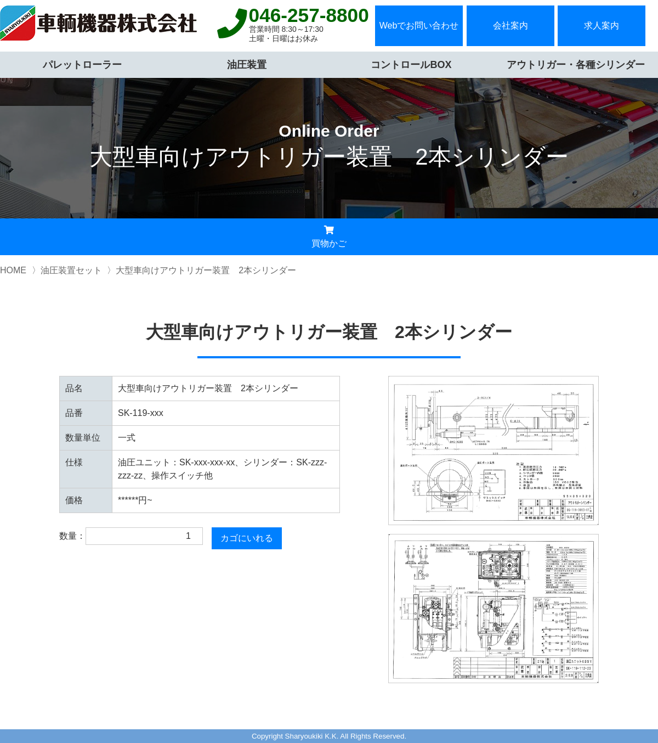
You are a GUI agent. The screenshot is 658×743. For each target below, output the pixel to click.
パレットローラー (82, 64)
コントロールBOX (411, 64)
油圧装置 (246, 64)
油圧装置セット (71, 270)
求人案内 (601, 25)
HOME (13, 270)
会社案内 (510, 25)
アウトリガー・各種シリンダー (576, 64)
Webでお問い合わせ (419, 25)
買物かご (329, 237)
